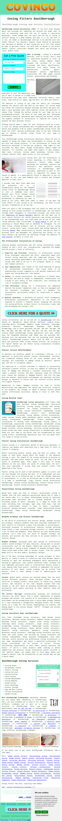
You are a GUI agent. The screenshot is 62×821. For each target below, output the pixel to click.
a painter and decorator (43, 724)
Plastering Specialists (36, 780)
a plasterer (20, 726)
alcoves (47, 584)
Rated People (40, 222)
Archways (52, 563)
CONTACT (48, 14)
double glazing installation (14, 713)
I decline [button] (45, 812)
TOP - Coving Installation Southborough (18, 787)
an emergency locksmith (43, 719)
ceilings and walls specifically (43, 65)
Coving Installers (39, 771)
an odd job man (24, 708)
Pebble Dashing (22, 778)
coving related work (31, 430)
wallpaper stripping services (27, 728)
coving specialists (35, 333)
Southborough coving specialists (30, 402)
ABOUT (42, 14)
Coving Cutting (23, 771)
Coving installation (10, 320)
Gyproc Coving (28, 758)
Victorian (43, 98)
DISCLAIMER (56, 14)
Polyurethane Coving (38, 756)
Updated (30, 804)
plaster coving (24, 453)
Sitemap (3, 804)
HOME (31, 14)
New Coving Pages (11, 804)
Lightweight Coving (51, 769)
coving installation (45, 245)
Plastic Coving (53, 762)
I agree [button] (38, 812)
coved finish (35, 133)
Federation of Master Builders (19, 215)
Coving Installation (42, 773)
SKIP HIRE (22, 715)
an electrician (39, 710)
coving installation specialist (31, 139)
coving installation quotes (37, 650)
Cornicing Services (44, 758)
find (9, 617)
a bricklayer (51, 715)
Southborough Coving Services (20, 661)
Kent (57, 430)
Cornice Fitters (39, 765)
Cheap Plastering (18, 780)
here (47, 652)
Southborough (46, 320)
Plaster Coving (52, 760)
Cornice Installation (36, 762)
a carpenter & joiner (23, 717)
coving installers (48, 635)
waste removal (21, 721)
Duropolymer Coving (10, 773)
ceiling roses (53, 152)
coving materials (20, 257)
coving (54, 35)
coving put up (36, 44)
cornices (17, 152)
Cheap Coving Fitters (17, 756)
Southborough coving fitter (44, 129)
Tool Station (7, 237)
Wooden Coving (20, 762)
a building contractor (51, 713)
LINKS (36, 14)
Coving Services (20, 769)
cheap (24, 194)
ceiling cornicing (9, 710)
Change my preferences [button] (42, 815)
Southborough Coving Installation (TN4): (19, 29)
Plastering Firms (40, 778)
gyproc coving (43, 417)
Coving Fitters (19, 767)
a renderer (51, 726)
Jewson (12, 230)
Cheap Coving (14, 758)
